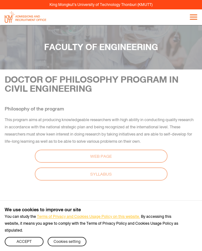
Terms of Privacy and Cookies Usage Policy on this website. (88, 216)
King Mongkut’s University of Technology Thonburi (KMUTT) (101, 4)
